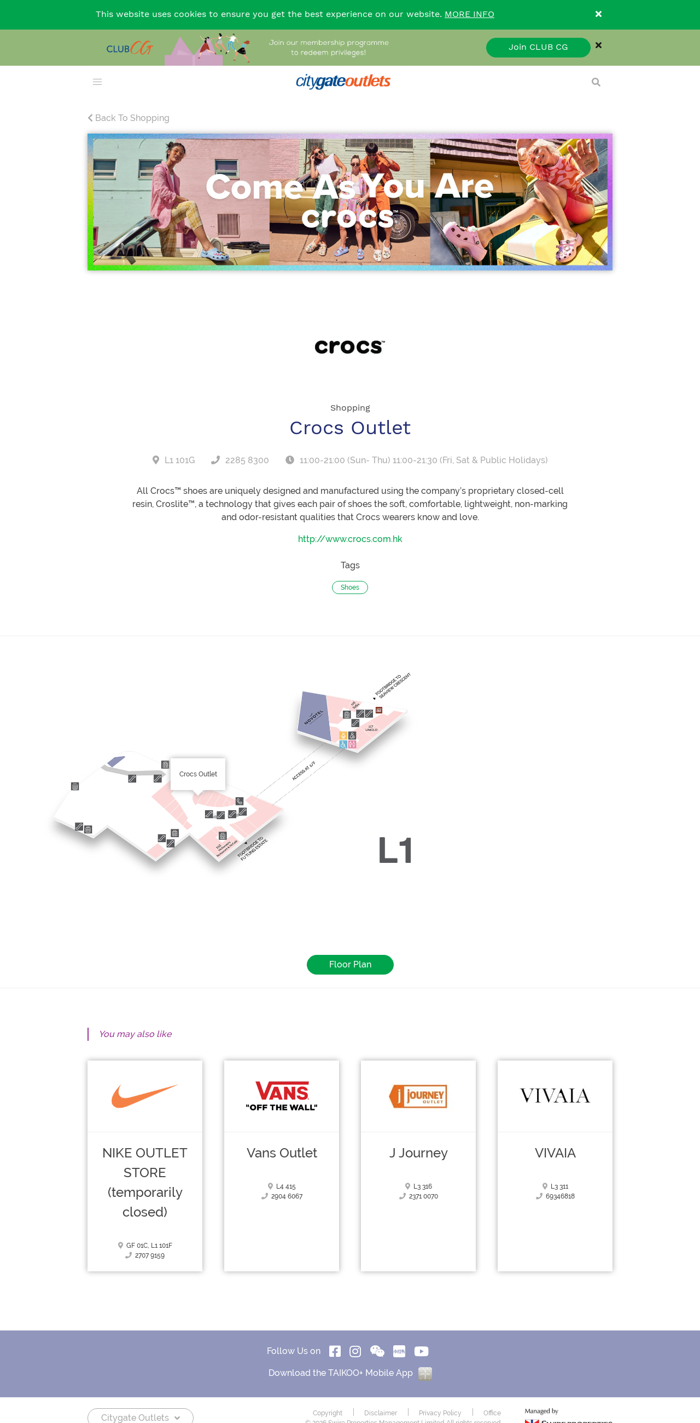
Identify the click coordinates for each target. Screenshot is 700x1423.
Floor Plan (350, 964)
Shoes (350, 587)
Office (492, 1413)
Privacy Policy (440, 1413)
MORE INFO (469, 14)
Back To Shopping (129, 118)
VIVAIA (555, 1153)
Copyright (327, 1413)
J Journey (418, 1153)
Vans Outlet (282, 1153)
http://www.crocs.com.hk (350, 539)
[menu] (97, 82)
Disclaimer (380, 1413)
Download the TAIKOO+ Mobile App (350, 1373)
